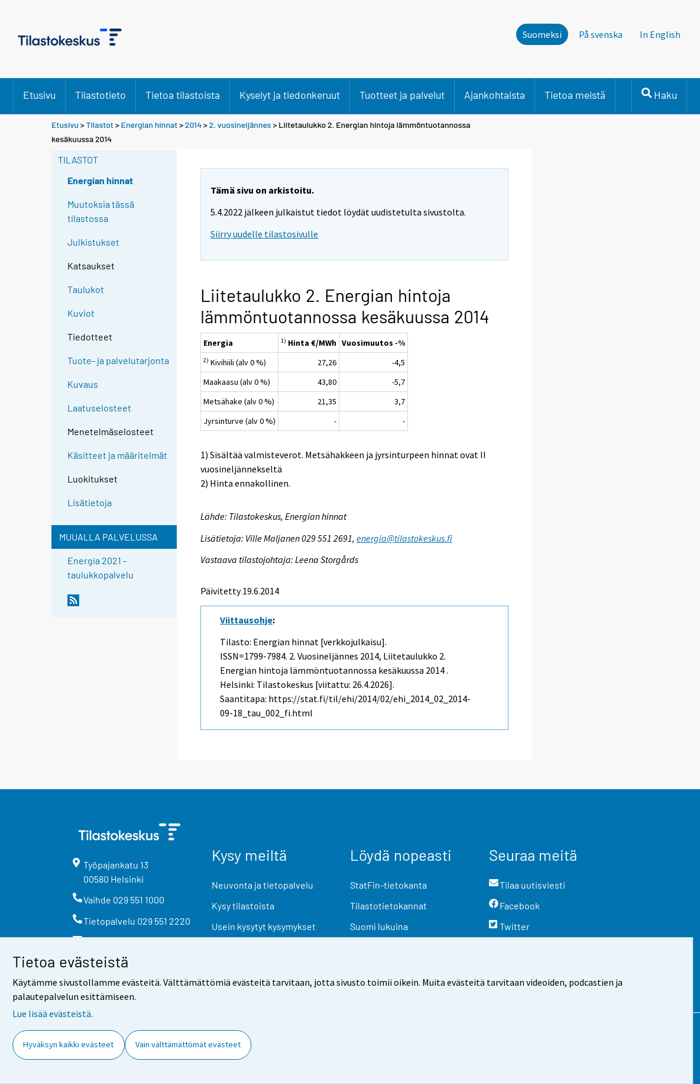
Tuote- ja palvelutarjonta (118, 360)
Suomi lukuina (379, 926)
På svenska (601, 34)
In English (660, 34)
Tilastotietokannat (388, 905)
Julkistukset (93, 241)
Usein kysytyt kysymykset (264, 926)
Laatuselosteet (99, 407)
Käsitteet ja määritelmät (117, 455)
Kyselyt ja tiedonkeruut (289, 94)
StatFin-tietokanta (388, 884)
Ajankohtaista (494, 94)
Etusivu (39, 94)
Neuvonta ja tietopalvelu (262, 884)
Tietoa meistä (575, 94)
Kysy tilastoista (243, 905)
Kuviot (81, 313)
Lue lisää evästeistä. (52, 1013)
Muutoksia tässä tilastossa (100, 211)
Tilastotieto (100, 94)
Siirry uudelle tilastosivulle (264, 234)
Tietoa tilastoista (182, 94)
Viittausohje (246, 620)
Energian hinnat (149, 125)
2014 (193, 125)
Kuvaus (82, 384)
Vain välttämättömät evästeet (188, 1044)
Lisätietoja (89, 502)
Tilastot (100, 125)
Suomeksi (542, 34)
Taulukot (85, 289)
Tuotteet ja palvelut (402, 94)
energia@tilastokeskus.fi (404, 538)
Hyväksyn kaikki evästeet (68, 1044)
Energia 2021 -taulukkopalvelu (100, 567)
